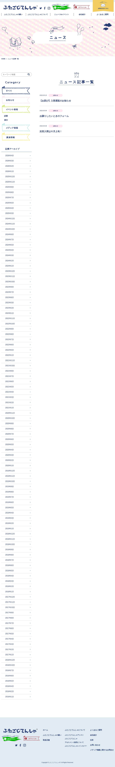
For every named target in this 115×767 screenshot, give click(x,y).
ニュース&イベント (61, 14)
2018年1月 (9, 592)
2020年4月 (9, 450)
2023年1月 (9, 313)
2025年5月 (9, 203)
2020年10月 (10, 418)
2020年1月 (9, 465)
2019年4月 (9, 513)
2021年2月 (9, 402)
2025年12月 (10, 176)
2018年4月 (9, 576)
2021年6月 (9, 381)
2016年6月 (9, 676)
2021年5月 (9, 387)
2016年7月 (9, 670)
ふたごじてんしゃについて (38, 14)
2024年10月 (10, 229)
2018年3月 (9, 581)
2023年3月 (9, 303)
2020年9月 (9, 423)
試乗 (6, 116)
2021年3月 (9, 397)
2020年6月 (9, 439)
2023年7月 (9, 292)
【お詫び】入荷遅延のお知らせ (55, 100)
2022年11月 (10, 318)
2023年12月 (10, 271)
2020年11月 (10, 413)
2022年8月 (9, 334)
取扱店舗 (46, 740)
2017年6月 (9, 628)
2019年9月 (9, 486)
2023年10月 (10, 282)
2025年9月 (9, 187)
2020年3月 (9, 455)
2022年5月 (9, 350)
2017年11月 (10, 602)
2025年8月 (9, 192)
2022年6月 (9, 345)
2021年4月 (9, 392)
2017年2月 (9, 649)
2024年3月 (9, 255)
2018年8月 (9, 555)
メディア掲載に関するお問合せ (102, 750)
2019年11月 (10, 476)
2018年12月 (10, 534)
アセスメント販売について (74, 742)
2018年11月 (10, 539)
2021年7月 (9, 376)
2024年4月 (9, 250)
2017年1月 (9, 655)
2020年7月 (9, 434)
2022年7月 (9, 339)
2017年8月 (9, 618)
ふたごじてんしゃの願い (13, 14)
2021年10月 (10, 366)
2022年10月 (10, 324)
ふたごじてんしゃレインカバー (76, 746)
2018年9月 (9, 549)
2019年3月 (9, 518)
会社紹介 (82, 14)
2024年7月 (9, 240)
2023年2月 (9, 308)
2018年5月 (9, 571)
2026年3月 (9, 161)
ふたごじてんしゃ (71, 738)
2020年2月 (9, 460)
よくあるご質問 (102, 14)
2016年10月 (10, 665)
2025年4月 (9, 208)
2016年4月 (9, 686)
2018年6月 (9, 565)
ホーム (45, 730)
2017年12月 (10, 597)
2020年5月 (9, 444)
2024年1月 (9, 266)
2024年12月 (10, 219)
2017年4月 (9, 639)
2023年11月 (10, 276)
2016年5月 (9, 681)
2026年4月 (9, 156)
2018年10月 (10, 544)
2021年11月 (10, 360)
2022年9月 (9, 329)
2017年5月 (9, 634)
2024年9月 (9, 234)
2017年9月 (9, 613)
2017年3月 (9, 644)
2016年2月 (9, 691)
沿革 (91, 740)
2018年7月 (9, 560)
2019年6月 (9, 502)
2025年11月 (10, 182)
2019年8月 (9, 492)
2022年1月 (9, 355)
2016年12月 (10, 660)
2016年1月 (9, 697)
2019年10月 (10, 481)
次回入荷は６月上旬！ (51, 131)
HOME (3, 59)
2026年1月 (9, 171)
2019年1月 (9, 529)
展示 (6, 120)
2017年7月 (9, 623)
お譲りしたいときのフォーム (54, 116)
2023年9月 (9, 287)
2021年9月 (9, 371)
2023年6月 (9, 297)
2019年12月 (10, 471)
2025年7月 (9, 197)
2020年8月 (9, 429)
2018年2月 (9, 586)
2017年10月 (10, 607)
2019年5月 (9, 508)
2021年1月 (9, 408)
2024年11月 (10, 224)
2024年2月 (9, 261)
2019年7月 (9, 497)
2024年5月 (9, 245)
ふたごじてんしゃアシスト (74, 735)
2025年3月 (9, 213)
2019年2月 (9, 523)
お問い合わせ (95, 745)
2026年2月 (9, 166)
